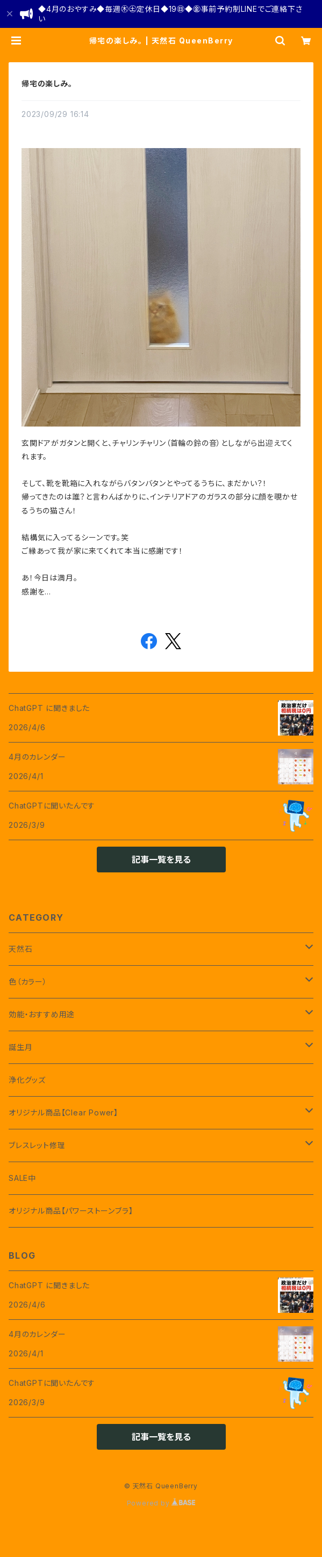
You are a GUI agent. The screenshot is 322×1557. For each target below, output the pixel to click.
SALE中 (22, 1178)
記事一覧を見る (161, 859)
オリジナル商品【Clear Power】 (63, 1112)
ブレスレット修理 (37, 1145)
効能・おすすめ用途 (42, 1014)
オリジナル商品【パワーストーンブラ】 (71, 1210)
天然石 (20, 948)
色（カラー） (28, 981)
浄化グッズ (27, 1079)
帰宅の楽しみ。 (47, 83)
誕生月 (20, 1047)
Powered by (161, 1503)
